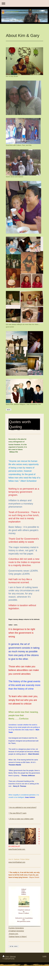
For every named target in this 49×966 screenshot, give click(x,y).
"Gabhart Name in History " (17, 937)
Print (6, 956)
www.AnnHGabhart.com (16, 862)
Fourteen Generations (16, 928)
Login (44, 956)
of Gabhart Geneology (16, 931)
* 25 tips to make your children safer (20, 819)
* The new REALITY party (17, 813)
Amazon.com (13, 934)
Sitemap (13, 956)
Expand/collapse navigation (24, 3)
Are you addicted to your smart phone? (22, 807)
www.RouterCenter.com (16, 849)
